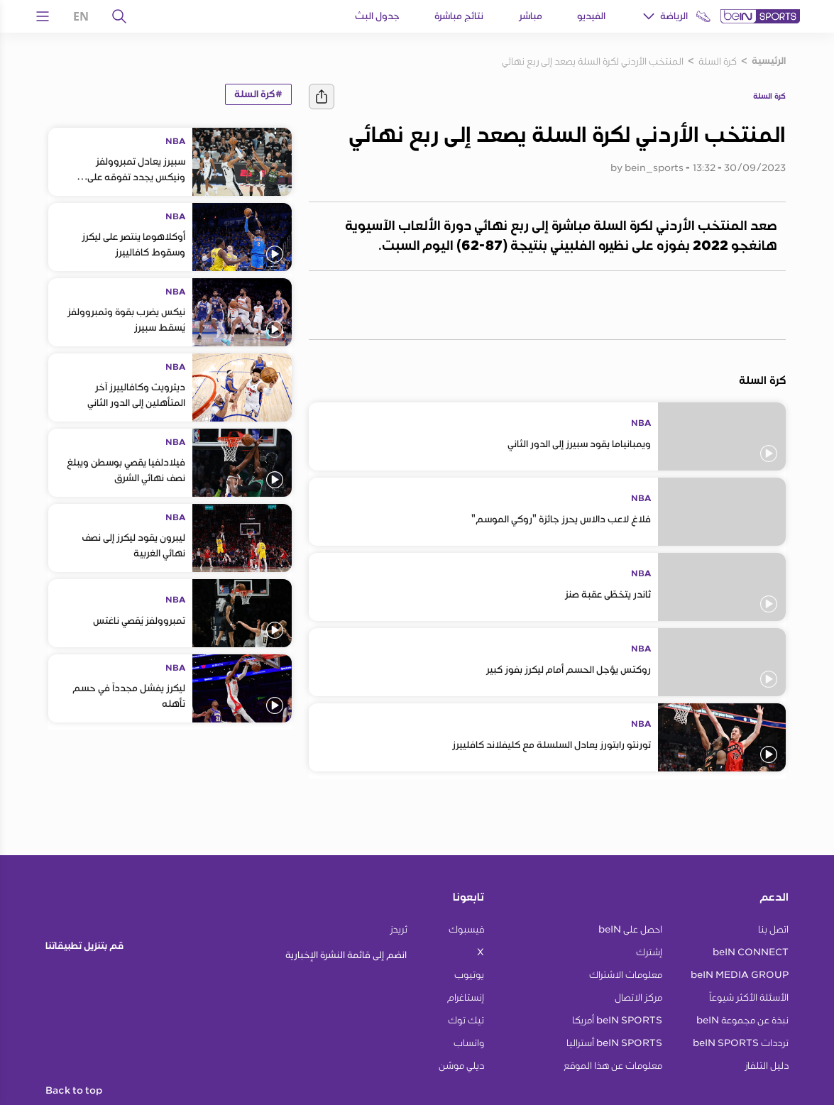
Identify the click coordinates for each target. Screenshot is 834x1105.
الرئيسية (769, 61)
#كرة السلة (258, 94)
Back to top (73, 1090)
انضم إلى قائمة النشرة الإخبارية (346, 955)
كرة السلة (717, 61)
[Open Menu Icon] (42, 16)
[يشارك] (321, 96)
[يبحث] (119, 16)
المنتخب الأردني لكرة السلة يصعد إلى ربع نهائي (593, 61)
